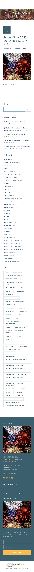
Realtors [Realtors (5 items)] (19, 336)
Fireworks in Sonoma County (12, 180)
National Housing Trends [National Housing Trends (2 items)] (14, 308)
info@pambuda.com (9, 461)
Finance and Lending (9, 177)
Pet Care (6, 216)
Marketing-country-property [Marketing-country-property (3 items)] (15, 301)
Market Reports (8, 204)
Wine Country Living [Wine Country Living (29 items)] (12, 402)
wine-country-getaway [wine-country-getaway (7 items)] (13, 399)
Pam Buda (8, 48)
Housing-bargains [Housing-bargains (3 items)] (11, 298)
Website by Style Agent (22, 568)
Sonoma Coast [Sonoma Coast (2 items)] (10, 389)
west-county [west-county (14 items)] (20, 395)
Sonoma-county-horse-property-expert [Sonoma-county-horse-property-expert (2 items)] (16, 361)
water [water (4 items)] (8, 395)
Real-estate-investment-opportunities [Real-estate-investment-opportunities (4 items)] (13, 322)
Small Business (8, 237)
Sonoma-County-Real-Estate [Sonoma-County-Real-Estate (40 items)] (15, 365)
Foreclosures (7, 183)
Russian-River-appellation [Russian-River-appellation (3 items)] (14, 343)
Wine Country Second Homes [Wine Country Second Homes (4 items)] (15, 405)
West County (7, 259)
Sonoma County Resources (11, 247)
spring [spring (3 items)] (23, 389)
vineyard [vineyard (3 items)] (19, 392)
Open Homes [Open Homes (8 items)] (23, 311)
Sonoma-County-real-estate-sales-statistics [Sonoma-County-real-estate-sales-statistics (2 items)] (15, 379)
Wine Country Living (9, 262)
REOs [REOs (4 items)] (7, 339)
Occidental (6, 210)
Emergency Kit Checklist (10, 174)
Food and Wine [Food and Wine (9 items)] (10, 287)
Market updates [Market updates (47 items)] (11, 304)
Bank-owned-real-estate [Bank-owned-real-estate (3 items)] (14, 272)
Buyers (5, 168)
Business (6, 165)
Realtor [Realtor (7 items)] (8, 336)
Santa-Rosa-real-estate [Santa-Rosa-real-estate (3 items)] (13, 349)
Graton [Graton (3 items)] (8, 291)
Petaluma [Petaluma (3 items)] (9, 315)
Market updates (8, 207)
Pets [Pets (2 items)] (19, 315)
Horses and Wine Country (11, 198)
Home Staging (7, 195)
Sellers (5, 234)
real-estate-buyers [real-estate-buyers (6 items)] (12, 318)
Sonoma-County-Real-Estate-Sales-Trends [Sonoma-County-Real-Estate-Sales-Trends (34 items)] (15, 384)
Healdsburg (7, 186)
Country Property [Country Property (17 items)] (12, 279)
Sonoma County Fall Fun (10, 244)
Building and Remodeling (11, 162)
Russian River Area (9, 225)
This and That (7, 256)
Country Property (8, 171)
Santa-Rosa (7, 228)
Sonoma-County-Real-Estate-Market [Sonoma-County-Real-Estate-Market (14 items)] (15, 370)
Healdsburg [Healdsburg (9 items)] (9, 294)
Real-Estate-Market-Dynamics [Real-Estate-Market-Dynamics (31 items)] (15, 327)
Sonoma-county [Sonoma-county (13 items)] (11, 356)
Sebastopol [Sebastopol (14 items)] (9, 353)
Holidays (6, 189)
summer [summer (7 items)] (8, 392)
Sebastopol (7, 231)
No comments (17, 48)
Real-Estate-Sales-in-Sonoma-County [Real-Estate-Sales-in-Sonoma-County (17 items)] (15, 331)
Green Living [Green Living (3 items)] (20, 291)
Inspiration (6, 201)
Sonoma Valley (8, 253)
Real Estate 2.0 (8, 222)
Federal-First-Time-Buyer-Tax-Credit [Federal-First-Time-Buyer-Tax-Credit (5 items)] (15, 283)
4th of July (6, 159)
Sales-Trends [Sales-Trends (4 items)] (10, 346)
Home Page (7, 192)
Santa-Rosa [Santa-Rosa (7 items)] (23, 346)
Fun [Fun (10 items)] (22, 287)
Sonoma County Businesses (11, 241)
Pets (4, 219)
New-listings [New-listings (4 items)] (10, 311)
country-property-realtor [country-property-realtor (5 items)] (14, 275)
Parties (5, 213)
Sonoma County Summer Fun (12, 250)
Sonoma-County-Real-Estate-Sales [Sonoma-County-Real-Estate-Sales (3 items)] (17, 374)
